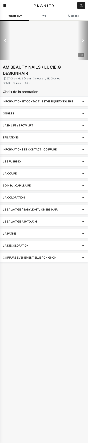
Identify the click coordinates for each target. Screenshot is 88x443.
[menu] (5, 5)
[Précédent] (5, 40)
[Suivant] (83, 40)
